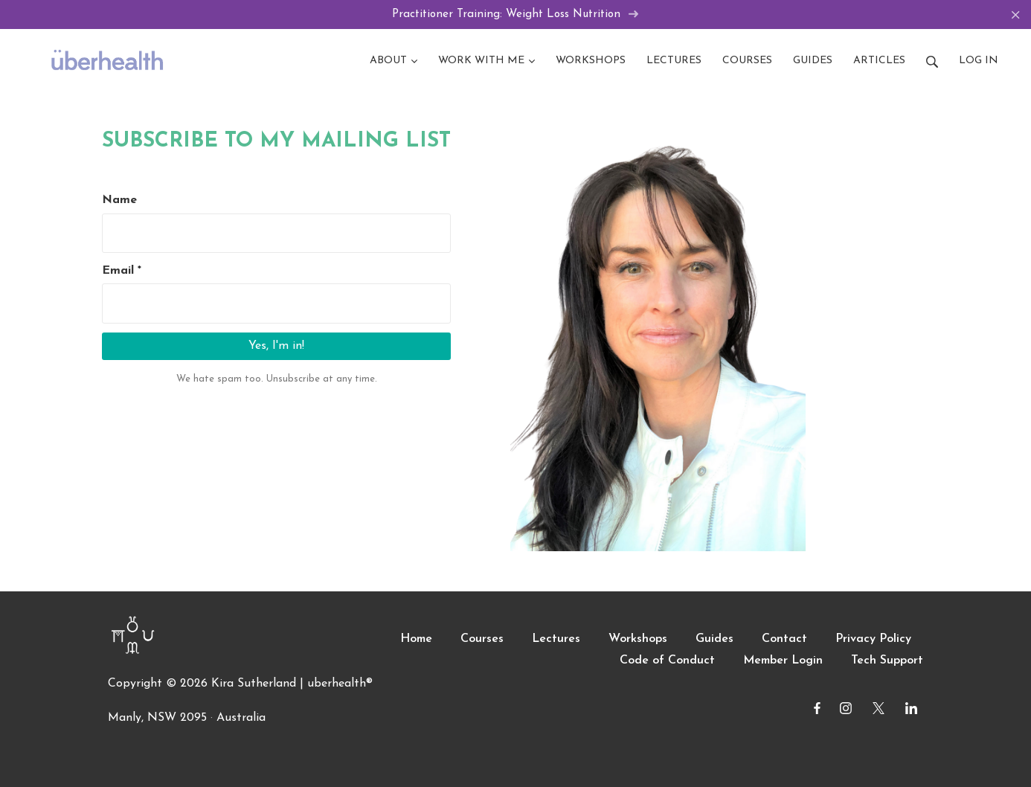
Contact (784, 639)
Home (416, 639)
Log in (978, 60)
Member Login (783, 660)
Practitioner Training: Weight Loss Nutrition (515, 14)
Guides (714, 639)
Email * (121, 271)
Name (119, 200)
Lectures (556, 639)
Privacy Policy (873, 639)
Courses (482, 639)
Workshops (637, 639)
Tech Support (887, 660)
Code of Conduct (667, 660)
